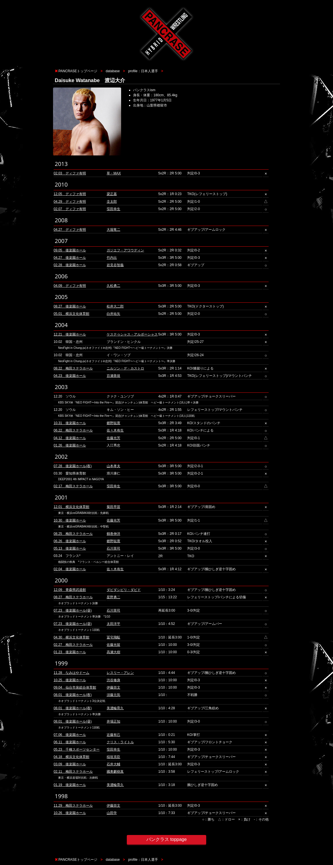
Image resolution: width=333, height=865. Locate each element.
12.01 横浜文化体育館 (71, 507)
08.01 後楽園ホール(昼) (73, 721)
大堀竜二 (113, 230)
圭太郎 (112, 202)
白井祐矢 (113, 314)
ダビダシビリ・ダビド (124, 590)
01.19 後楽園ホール (70, 785)
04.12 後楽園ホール (70, 438)
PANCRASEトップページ (77, 71)
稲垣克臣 (113, 757)
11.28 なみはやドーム (71, 673)
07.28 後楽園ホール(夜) (73, 466)
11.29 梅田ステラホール (73, 806)
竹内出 (112, 258)
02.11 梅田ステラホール (73, 772)
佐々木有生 (115, 430)
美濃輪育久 (115, 708)
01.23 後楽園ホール (70, 652)
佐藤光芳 (113, 438)
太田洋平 (113, 624)
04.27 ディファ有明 (70, 230)
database (113, 71)
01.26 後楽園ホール (70, 445)
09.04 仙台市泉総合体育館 (75, 687)
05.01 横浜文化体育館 (71, 314)
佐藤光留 (113, 645)
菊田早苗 (113, 507)
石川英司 (113, 548)
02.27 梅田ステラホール (73, 645)
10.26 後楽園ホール (70, 813)
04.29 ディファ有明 (70, 202)
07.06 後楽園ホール (70, 735)
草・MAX (114, 173)
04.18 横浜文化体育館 (71, 757)
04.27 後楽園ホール (70, 258)
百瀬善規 (113, 376)
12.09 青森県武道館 (70, 590)
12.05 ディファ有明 (70, 194)
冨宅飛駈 (113, 637)
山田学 (112, 813)
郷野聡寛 (113, 423)
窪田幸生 (113, 209)
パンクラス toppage (166, 839)
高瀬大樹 (113, 652)
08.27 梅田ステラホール (73, 597)
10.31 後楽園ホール (70, 423)
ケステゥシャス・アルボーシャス (132, 334)
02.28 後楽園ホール (70, 265)
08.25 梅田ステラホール (73, 534)
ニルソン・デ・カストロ (125, 368)
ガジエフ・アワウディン (125, 250)
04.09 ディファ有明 (70, 286)
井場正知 (113, 721)
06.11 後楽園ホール (70, 742)
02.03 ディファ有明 (70, 173)
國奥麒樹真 (115, 772)
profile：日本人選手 (143, 71)
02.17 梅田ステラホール (73, 486)
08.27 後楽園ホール (70, 306)
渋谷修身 (113, 680)
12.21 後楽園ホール (70, 334)
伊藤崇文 (113, 687)
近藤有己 (113, 735)
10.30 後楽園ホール (70, 520)
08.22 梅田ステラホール (73, 368)
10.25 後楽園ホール (70, 680)
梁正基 (112, 194)
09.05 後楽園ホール (70, 250)
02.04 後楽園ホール (70, 569)
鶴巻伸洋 (113, 534)
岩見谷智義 (115, 265)
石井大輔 (113, 764)
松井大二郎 (115, 306)
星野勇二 (113, 597)
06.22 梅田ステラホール (73, 430)
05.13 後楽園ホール (70, 548)
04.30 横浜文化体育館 (71, 637)
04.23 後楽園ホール (70, 376)
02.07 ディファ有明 (70, 209)
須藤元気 (113, 695)
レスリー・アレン (120, 673)
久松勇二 (113, 286)
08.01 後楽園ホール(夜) (73, 695)
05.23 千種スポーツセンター (77, 749)
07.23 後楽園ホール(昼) (73, 610)
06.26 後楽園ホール (70, 541)
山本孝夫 (113, 466)
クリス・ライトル (120, 742)
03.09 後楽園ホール (70, 764)
